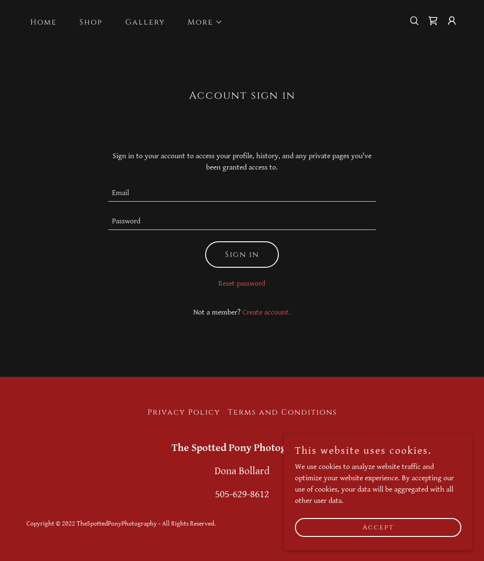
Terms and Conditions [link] (282, 412)
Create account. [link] (266, 312)
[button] (201, 22)
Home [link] (43, 22)
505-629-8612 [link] (242, 494)
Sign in (242, 254)
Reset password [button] (241, 283)
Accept (378, 527)
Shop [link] (91, 22)
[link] (433, 20)
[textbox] (241, 193)
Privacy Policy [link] (183, 412)
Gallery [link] (145, 22)
